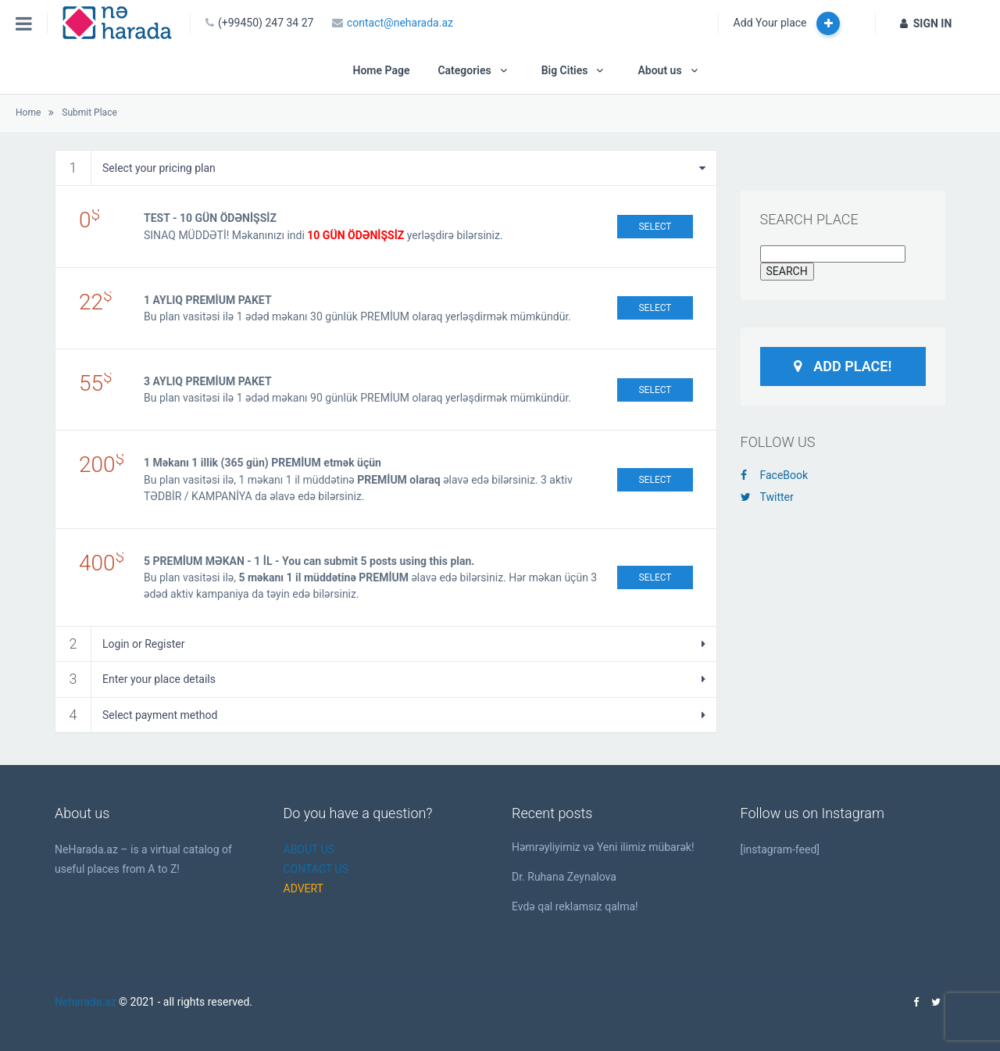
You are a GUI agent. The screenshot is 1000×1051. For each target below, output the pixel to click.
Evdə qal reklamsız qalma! (575, 906)
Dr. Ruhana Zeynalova (564, 876)
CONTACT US (316, 869)
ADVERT (303, 888)
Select (654, 226)
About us (659, 70)
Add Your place (787, 23)
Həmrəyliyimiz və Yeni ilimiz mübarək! (603, 847)
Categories (464, 70)
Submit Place (89, 112)
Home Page (380, 70)
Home (28, 112)
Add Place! (842, 366)
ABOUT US (309, 849)
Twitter (767, 497)
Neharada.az (85, 1002)
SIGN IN (926, 23)
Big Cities (564, 70)
